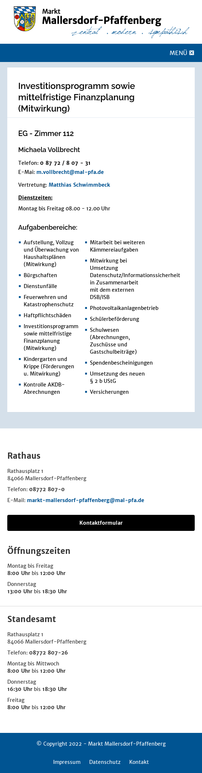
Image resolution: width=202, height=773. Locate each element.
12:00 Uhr (53, 573)
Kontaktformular (101, 523)
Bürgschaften (40, 275)
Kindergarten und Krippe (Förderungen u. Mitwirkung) (49, 366)
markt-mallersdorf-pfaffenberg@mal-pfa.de (85, 500)
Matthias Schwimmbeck (79, 185)
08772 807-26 (48, 652)
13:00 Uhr (19, 591)
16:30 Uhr (19, 689)
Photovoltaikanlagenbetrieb (124, 308)
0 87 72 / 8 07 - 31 (65, 163)
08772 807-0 (47, 489)
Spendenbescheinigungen (121, 363)
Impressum (66, 762)
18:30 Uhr (54, 591)
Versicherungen (109, 392)
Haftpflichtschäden (47, 315)
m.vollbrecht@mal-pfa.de (70, 172)
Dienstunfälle (40, 286)
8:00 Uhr (18, 573)
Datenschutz (104, 762)
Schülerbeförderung (114, 319)
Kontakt (139, 762)
